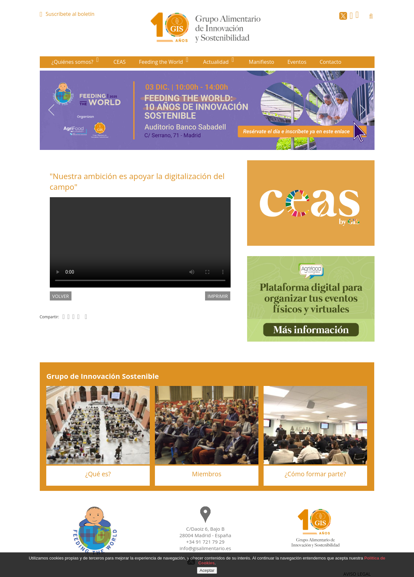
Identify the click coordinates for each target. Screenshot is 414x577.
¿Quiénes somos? (72, 61)
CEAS (120, 61)
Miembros (207, 474)
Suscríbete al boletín (70, 13)
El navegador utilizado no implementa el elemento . (140, 242)
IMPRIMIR (218, 296)
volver (60, 296)
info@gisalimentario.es (205, 548)
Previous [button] (51, 110)
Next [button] (363, 110)
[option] (207, 110)
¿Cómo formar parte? (315, 474)
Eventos (297, 61)
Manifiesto (261, 61)
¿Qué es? (98, 474)
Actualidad (216, 61)
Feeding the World (161, 61)
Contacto (330, 61)
